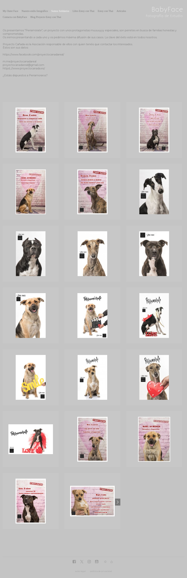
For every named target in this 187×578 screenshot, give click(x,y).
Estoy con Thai (105, 11)
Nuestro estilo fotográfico (35, 11)
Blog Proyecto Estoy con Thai (45, 17)
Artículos (121, 11)
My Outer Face (10, 11)
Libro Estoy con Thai (83, 11)
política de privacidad (101, 571)
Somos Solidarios (60, 11)
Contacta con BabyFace (15, 17)
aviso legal (80, 571)
